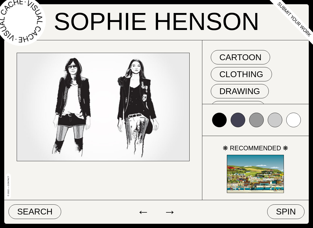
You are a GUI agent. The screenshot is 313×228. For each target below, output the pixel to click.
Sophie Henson (156, 21)
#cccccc (275, 120)
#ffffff (293, 120)
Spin (286, 211)
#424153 (238, 120)
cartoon (241, 57)
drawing (240, 91)
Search (34, 211)
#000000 (219, 120)
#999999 (256, 120)
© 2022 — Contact (8, 186)
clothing (241, 74)
